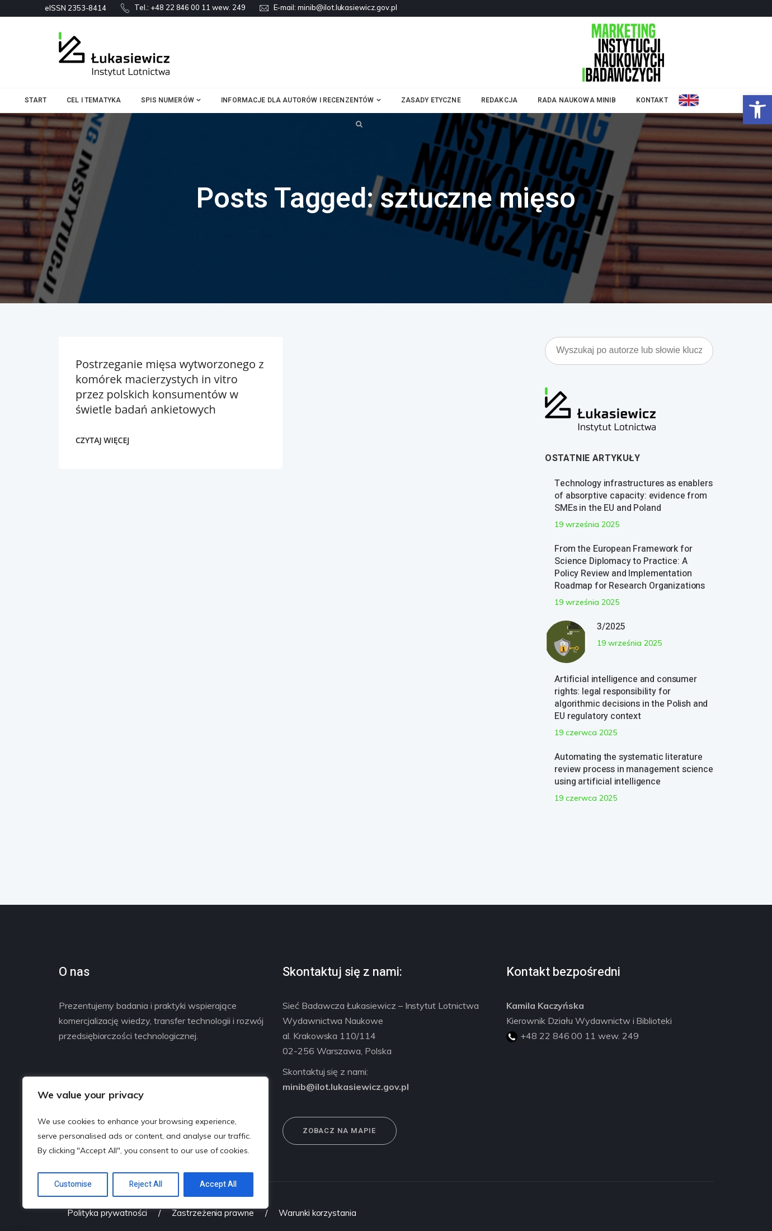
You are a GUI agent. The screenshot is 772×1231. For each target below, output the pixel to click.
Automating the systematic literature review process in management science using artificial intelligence (633, 769)
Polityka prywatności (107, 1212)
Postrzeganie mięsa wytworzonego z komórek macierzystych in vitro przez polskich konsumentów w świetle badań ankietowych (170, 386)
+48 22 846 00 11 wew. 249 (198, 7)
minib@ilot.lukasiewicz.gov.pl (347, 7)
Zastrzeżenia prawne (213, 1212)
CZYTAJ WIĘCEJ (102, 440)
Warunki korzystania (317, 1212)
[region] (145, 1143)
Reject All (145, 1184)
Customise (73, 1184)
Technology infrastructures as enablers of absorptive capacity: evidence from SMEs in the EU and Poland (633, 496)
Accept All (218, 1184)
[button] (757, 109)
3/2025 (611, 626)
